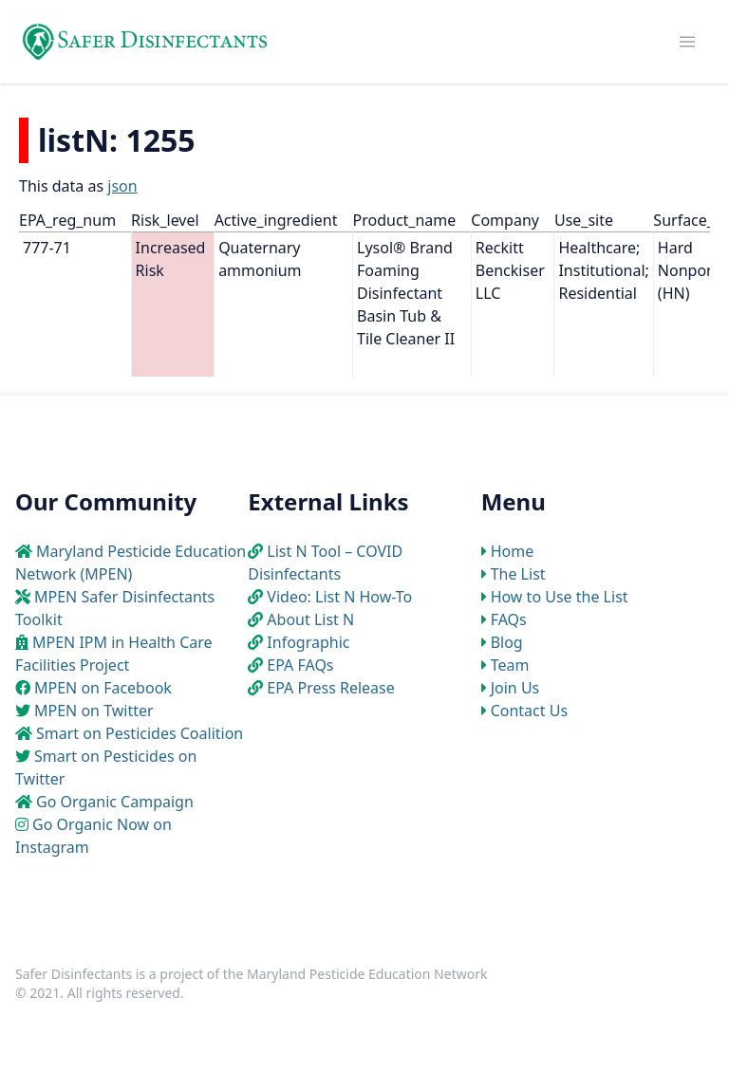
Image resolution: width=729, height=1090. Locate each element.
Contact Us (529, 710)
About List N (310, 619)
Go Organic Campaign (115, 801)
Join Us (515, 687)
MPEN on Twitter (94, 710)
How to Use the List (559, 596)
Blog (507, 642)
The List (518, 573)
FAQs (509, 619)
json (122, 186)
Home (512, 551)
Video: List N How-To (339, 596)
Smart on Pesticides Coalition (139, 733)
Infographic (308, 642)
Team (510, 665)
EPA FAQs (300, 665)
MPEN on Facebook (103, 687)
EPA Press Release (330, 687)
